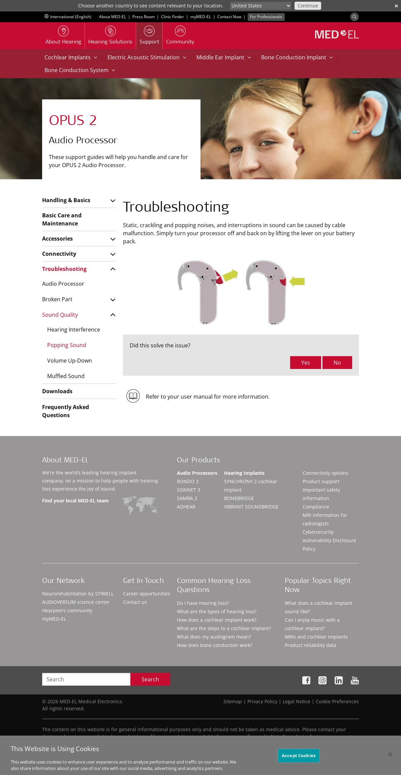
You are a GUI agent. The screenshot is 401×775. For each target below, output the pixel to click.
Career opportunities (146, 593)
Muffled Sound (66, 376)
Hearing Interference (73, 329)
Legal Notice (296, 701)
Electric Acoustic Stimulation (146, 57)
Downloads (57, 391)
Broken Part (57, 299)
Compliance (316, 506)
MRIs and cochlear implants (316, 636)
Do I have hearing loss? (203, 603)
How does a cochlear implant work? (216, 620)
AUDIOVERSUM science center (76, 602)
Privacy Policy (262, 701)
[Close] (390, 758)
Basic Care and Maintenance (62, 219)
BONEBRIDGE (239, 498)
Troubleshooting (64, 269)
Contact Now (229, 17)
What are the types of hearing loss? (216, 611)
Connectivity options (325, 473)
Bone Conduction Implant (297, 57)
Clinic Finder (172, 17)
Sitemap (232, 701)
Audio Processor (63, 283)
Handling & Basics (66, 200)
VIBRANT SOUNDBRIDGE (251, 506)
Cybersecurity (318, 532)
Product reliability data (310, 645)
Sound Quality (60, 314)
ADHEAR (186, 506)
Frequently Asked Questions (65, 411)
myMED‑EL (200, 17)
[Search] (354, 16)
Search (150, 679)
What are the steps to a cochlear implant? (224, 628)
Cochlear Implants (70, 57)
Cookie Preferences (337, 701)
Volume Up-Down (69, 360)
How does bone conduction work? (214, 645)
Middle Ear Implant (223, 57)
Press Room (143, 17)
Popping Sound (66, 345)
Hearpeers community (67, 610)
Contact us (135, 602)
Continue (308, 5)
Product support (321, 481)
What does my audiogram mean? (214, 636)
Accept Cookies (298, 759)
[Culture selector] (260, 6)
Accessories (57, 238)
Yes (305, 362)
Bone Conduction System (79, 70)
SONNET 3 (188, 490)
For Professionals (266, 17)
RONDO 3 (187, 481)
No (337, 362)
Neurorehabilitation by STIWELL (78, 593)
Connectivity (59, 253)
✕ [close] (396, 6)
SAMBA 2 (187, 498)
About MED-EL (112, 17)
